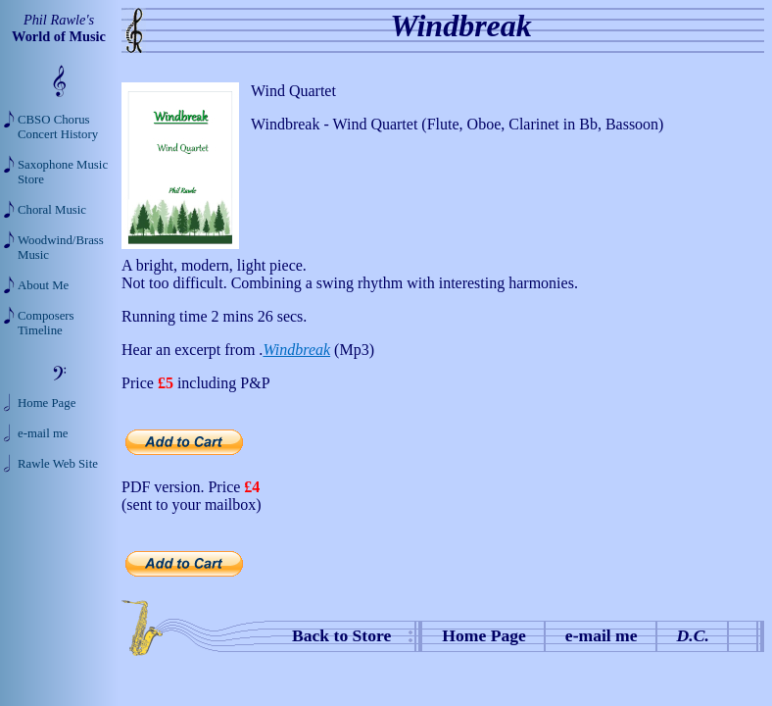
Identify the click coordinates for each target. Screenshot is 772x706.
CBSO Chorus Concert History (58, 127)
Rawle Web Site (58, 464)
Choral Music (52, 210)
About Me (43, 285)
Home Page (484, 635)
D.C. (693, 635)
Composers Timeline (46, 323)
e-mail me (601, 635)
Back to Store (341, 635)
